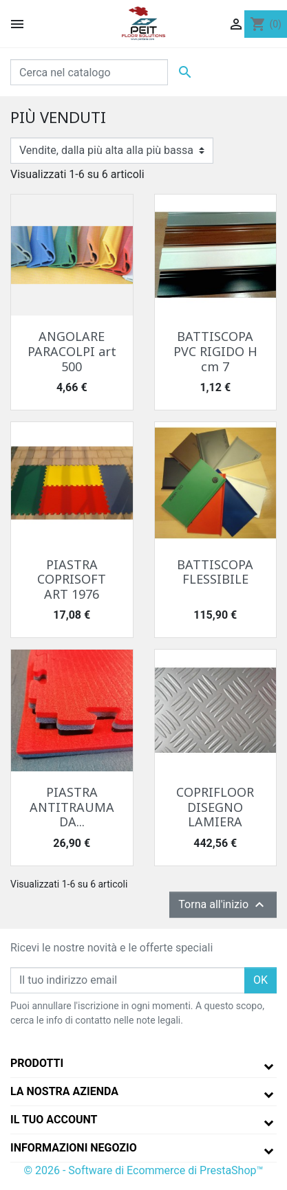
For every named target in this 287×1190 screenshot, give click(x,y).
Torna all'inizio (223, 904)
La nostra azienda (64, 1091)
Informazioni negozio (73, 1147)
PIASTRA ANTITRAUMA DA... (72, 807)
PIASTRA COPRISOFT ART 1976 (71, 579)
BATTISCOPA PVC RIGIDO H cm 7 (215, 351)
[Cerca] (89, 72)
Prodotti (36, 1063)
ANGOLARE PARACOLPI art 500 (72, 351)
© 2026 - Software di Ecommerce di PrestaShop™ (143, 1170)
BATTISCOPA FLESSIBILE (215, 572)
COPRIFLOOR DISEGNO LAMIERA (215, 807)
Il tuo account (53, 1119)
